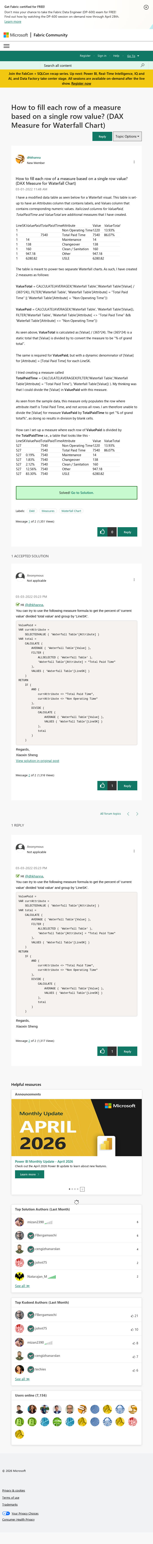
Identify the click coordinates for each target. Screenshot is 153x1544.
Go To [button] (131, 56)
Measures (48, 510)
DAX (32, 510)
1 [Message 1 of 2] (29, 521)
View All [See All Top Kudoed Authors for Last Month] (22, 1390)
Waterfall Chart (71, 510)
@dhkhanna (34, 605)
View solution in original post (37, 766)
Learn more (12, 21)
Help (116, 55)
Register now (81, 83)
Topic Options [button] (126, 136)
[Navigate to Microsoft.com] (16, 35)
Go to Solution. (82, 492)
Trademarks (10, 1516)
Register (85, 55)
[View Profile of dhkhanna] (34, 157)
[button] (102, 136)
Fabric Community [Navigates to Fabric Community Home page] (51, 35)
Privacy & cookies (13, 1502)
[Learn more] (29, 1186)
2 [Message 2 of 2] (29, 781)
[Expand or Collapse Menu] (6, 46)
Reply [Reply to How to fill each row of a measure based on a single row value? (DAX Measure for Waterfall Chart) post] (127, 532)
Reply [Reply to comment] (127, 791)
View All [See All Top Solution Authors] (22, 1297)
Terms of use (10, 1509)
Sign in (102, 55)
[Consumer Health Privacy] (76, 1531)
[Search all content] (94, 65)
